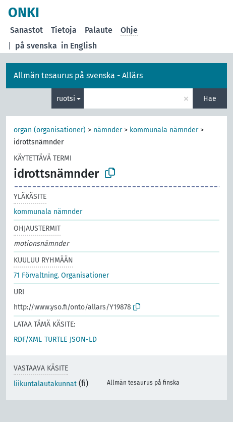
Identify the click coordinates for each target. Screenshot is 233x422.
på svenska (36, 45)
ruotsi (65, 98)
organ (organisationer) (50, 130)
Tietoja (64, 30)
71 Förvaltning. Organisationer (61, 275)
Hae (209, 98)
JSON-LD (83, 339)
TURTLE (55, 339)
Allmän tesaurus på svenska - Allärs (78, 75)
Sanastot (26, 30)
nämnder (107, 130)
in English (79, 45)
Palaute (98, 30)
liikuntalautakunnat (45, 384)
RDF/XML (28, 339)
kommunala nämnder (164, 130)
